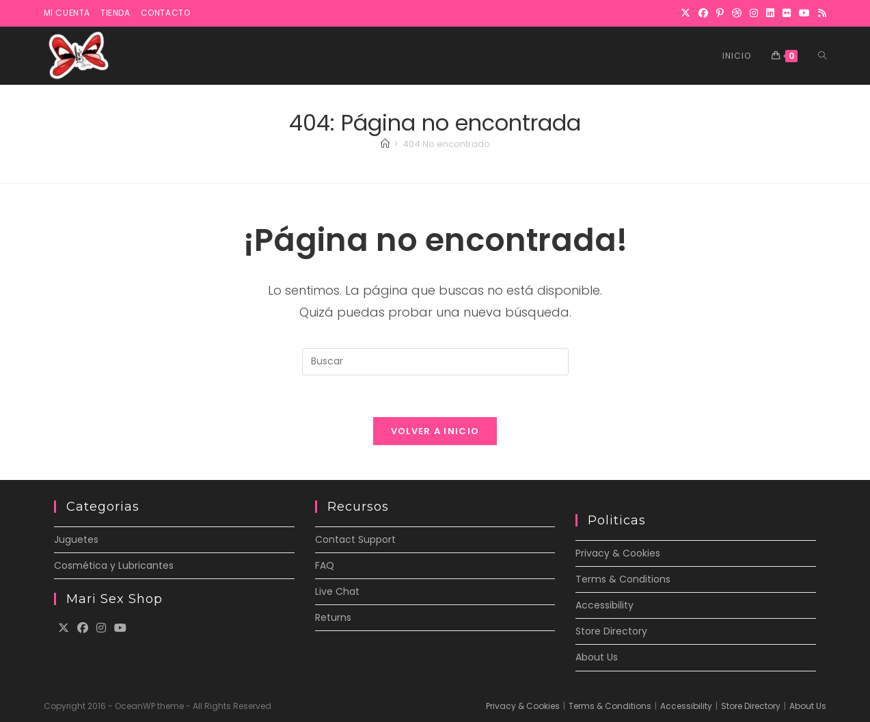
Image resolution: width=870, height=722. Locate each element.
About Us (596, 657)
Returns (333, 617)
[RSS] (820, 13)
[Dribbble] (737, 13)
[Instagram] (754, 13)
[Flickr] (786, 13)
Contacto (166, 12)
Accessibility (604, 605)
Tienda (115, 12)
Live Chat (337, 591)
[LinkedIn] (770, 13)
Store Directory (611, 631)
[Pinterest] (720, 13)
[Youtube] (120, 629)
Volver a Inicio (435, 431)
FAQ (324, 565)
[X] (685, 13)
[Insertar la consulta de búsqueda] (435, 361)
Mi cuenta (67, 12)
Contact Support (355, 539)
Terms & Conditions (622, 579)
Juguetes (76, 539)
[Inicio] (385, 143)
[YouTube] (804, 13)
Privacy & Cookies (617, 553)
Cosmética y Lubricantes (114, 565)
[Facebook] (703, 13)
